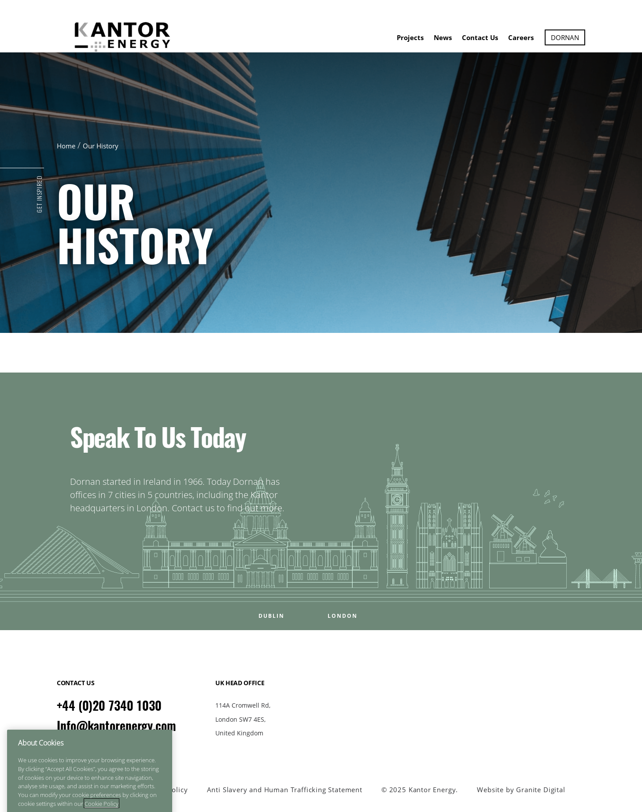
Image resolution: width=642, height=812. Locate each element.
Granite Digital (540, 789)
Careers (521, 37)
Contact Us (480, 37)
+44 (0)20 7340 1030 (109, 705)
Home (66, 145)
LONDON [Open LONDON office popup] (343, 616)
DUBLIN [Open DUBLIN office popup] (271, 616)
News (443, 37)
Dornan (565, 37)
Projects (410, 37)
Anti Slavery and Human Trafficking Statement (284, 790)
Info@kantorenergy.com (116, 725)
